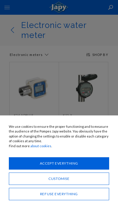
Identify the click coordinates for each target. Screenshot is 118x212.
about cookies (40, 146)
